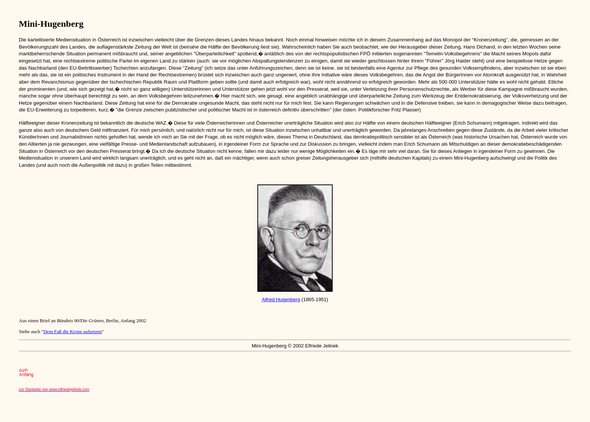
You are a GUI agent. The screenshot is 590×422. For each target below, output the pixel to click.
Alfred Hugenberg (281, 299)
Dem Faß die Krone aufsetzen (72, 331)
